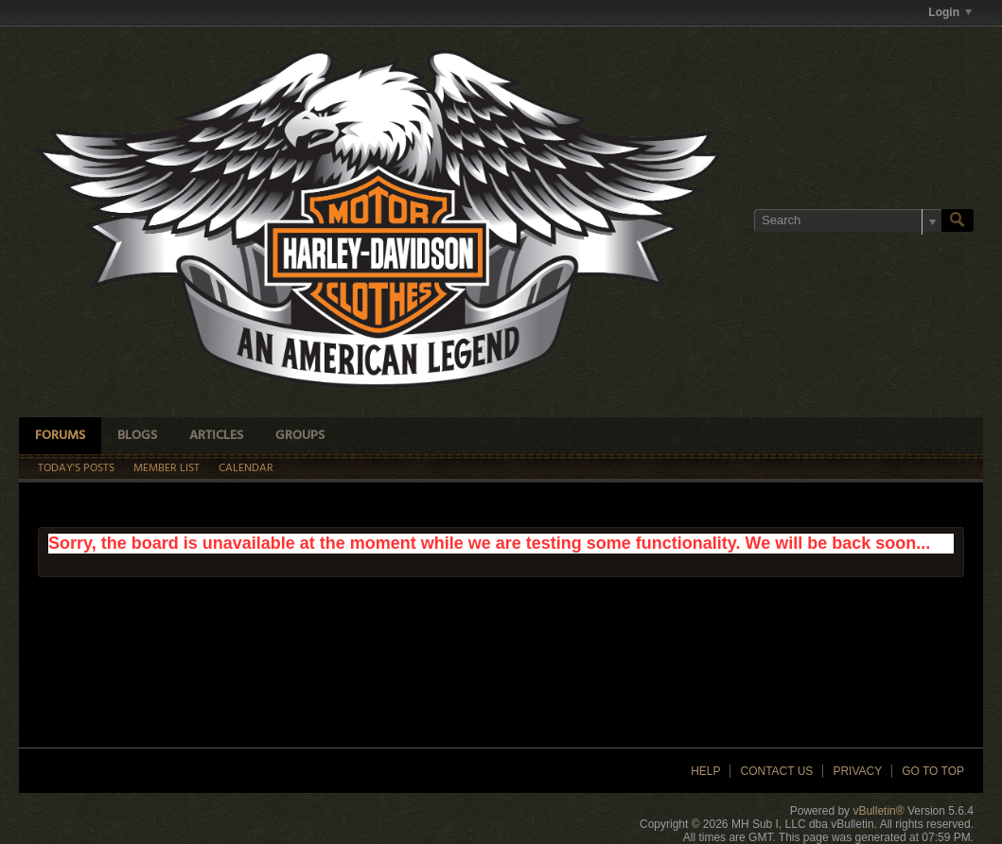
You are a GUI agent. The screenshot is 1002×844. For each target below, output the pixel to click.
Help (705, 771)
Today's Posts (76, 468)
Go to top (933, 771)
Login (950, 12)
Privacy (857, 771)
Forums (60, 436)
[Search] (847, 220)
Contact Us (776, 771)
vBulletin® (878, 811)
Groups (300, 436)
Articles (216, 436)
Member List (166, 468)
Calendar (246, 468)
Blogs (137, 436)
